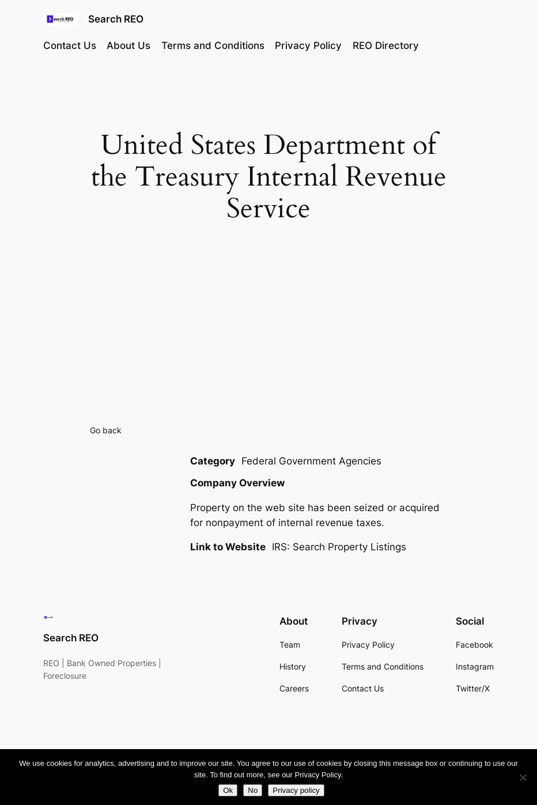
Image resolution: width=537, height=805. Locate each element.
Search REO (115, 19)
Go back (106, 430)
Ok (228, 790)
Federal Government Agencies (311, 461)
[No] (522, 777)
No (253, 790)
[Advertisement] (268, 332)
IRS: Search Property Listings (339, 547)
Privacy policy (296, 790)
